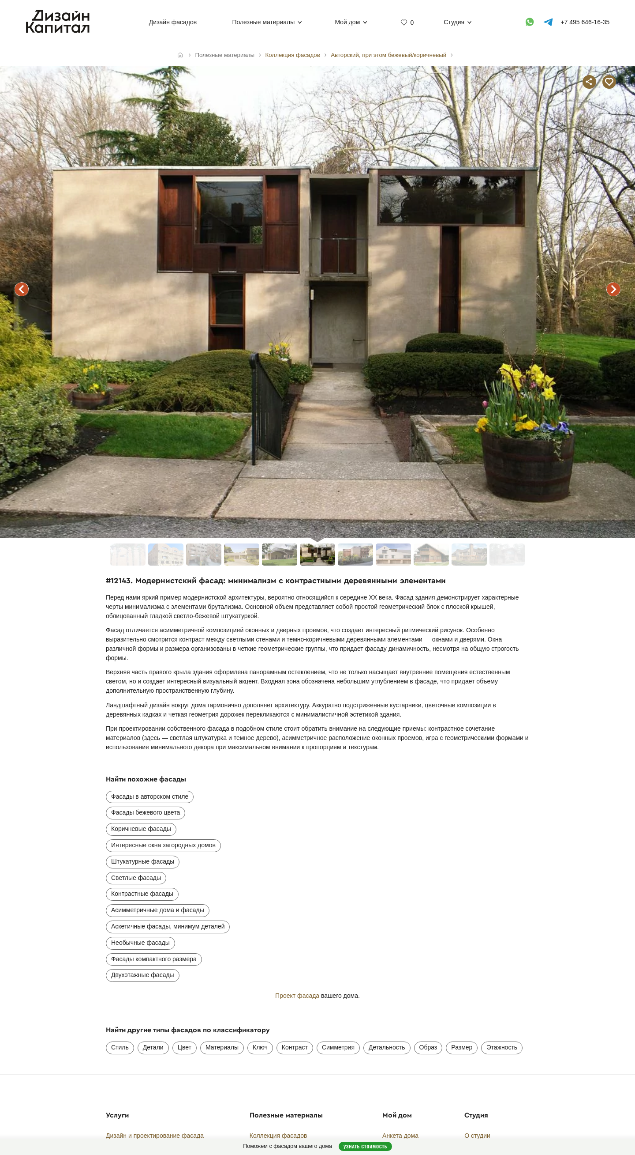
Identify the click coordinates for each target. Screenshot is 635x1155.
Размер (461, 1047)
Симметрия (338, 1047)
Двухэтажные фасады (142, 974)
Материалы (222, 1047)
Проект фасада (297, 995)
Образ (428, 1047)
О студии (477, 1135)
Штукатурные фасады (142, 861)
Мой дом (347, 22)
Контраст (295, 1047)
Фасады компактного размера (154, 958)
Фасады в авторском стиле (149, 796)
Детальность (387, 1047)
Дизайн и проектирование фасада (155, 1135)
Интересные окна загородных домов (163, 845)
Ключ (260, 1047)
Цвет (184, 1047)
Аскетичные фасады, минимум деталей (167, 926)
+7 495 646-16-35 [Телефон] (584, 22)
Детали (153, 1047)
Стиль (120, 1047)
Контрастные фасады (142, 893)
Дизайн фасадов (173, 22)
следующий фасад (613, 289)
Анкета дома (400, 1135)
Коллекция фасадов (278, 1135)
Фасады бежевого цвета (145, 812)
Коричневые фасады (141, 828)
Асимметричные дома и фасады (157, 909)
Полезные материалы (263, 22)
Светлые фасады (136, 877)
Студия (454, 22)
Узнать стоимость (365, 1146)
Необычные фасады (140, 942)
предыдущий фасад (21, 289)
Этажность (501, 1047)
